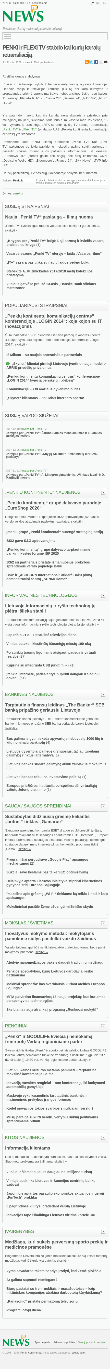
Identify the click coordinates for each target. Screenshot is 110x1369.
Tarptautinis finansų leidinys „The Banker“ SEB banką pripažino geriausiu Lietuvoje (55, 708)
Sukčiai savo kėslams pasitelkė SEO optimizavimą (47, 872)
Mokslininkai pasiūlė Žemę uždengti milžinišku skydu (49, 906)
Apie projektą (42, 1342)
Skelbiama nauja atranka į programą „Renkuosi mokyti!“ (52, 1009)
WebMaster (78, 1352)
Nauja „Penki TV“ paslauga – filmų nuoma (49, 217)
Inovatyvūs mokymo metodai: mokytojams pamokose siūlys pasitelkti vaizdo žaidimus (50, 936)
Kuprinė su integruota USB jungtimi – (37, 665)
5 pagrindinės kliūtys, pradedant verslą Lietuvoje (46, 1206)
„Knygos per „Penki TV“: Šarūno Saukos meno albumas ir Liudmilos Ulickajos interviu (54, 434)
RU (98, 3)
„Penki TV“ (10, 129)
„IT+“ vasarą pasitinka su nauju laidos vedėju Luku (47, 262)
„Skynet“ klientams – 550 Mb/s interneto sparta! (45, 398)
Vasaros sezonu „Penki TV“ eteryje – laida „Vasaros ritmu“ (54, 254)
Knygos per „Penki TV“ (33, 428)
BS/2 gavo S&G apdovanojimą (30, 541)
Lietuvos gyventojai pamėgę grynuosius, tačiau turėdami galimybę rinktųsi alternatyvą (52, 753)
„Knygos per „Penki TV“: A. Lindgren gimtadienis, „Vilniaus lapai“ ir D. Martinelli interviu (55, 476)
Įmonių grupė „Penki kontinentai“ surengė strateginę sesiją (54, 532)
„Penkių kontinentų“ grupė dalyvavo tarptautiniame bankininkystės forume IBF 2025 (48, 551)
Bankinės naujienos (29, 694)
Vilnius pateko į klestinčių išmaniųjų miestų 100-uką (48, 644)
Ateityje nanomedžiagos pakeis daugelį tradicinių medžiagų (54, 962)
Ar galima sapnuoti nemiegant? (31, 1280)
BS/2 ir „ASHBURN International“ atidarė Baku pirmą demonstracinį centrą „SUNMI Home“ (49, 577)
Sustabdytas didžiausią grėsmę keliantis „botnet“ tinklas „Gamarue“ (47, 819)
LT (92, 3)
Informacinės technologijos (41, 595)
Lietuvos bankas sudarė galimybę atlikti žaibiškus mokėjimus (56, 764)
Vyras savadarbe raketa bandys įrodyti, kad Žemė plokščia (53, 1271)
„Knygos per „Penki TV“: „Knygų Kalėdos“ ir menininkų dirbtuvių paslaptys (52, 455)
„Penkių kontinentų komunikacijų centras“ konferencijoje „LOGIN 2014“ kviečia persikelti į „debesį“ (53, 378)
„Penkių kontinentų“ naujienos (43, 492)
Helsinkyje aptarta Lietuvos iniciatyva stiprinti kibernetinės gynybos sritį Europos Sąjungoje (54, 883)
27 (22, 656)
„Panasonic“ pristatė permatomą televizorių (42, 1301)
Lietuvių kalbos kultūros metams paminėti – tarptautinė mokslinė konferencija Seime (51, 1072)
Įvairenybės (19, 1231)
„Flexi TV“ (29, 129)
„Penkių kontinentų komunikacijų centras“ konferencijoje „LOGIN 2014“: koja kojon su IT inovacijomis (53, 321)
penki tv (18, 193)
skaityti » (11, 230)
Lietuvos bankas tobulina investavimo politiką (43, 777)
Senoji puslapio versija (91, 1342)
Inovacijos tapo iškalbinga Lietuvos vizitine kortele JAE (51, 1215)
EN (104, 3)
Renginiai (16, 1026)
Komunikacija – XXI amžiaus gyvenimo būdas (43, 389)
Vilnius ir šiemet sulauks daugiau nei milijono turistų (49, 1172)
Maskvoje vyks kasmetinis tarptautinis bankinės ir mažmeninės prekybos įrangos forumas (47, 1097)
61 (22, 678)
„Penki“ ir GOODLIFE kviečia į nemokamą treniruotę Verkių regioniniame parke (48, 1039)
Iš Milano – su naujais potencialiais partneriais (44, 355)
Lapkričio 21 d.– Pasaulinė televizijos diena (41, 635)
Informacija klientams (27, 1148)
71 (71, 665)
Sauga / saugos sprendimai (38, 806)
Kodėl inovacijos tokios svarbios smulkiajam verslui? (50, 1108)
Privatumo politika (64, 1342)
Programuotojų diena (23, 1310)
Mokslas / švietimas (29, 923)
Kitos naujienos (25, 1137)
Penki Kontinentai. (31, 1352)
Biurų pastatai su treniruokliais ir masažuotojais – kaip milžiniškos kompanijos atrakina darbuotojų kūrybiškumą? (54, 1290)
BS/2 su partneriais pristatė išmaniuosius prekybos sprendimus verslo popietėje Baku (48, 564)
